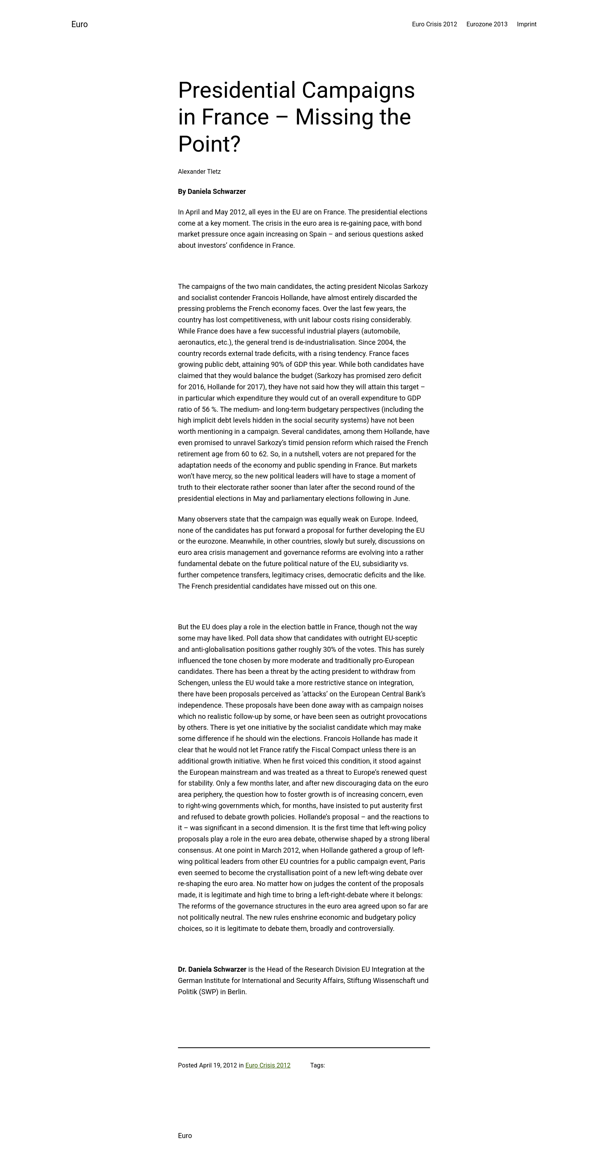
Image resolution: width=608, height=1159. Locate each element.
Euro (79, 24)
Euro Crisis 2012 (267, 1065)
